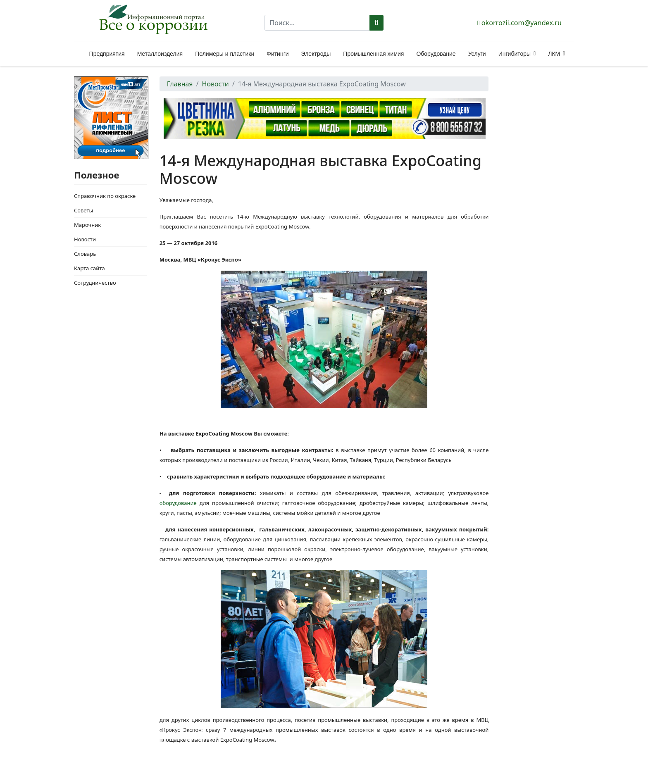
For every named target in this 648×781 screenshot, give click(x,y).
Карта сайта (89, 268)
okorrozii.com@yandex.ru (521, 22)
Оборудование (435, 53)
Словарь (85, 253)
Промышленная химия (373, 53)
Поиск (377, 22)
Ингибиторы (514, 53)
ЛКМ (554, 53)
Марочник (87, 225)
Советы (83, 210)
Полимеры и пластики (224, 53)
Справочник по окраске (105, 196)
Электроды (316, 53)
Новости (85, 239)
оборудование (178, 503)
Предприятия (107, 53)
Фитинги (277, 53)
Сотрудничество (95, 282)
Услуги (477, 53)
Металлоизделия (160, 53)
